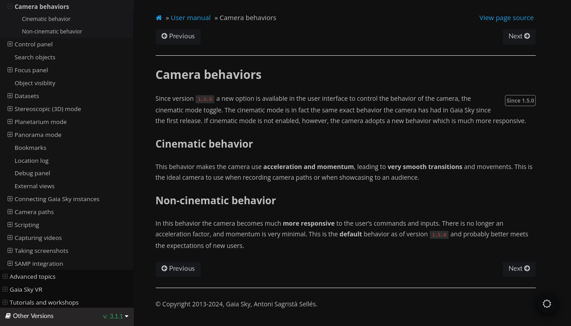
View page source (507, 17)
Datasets (23, 96)
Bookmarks (30, 148)
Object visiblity (35, 83)
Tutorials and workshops (41, 302)
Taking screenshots (38, 251)
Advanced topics (29, 276)
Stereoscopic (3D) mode (44, 109)
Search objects (35, 57)
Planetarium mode (37, 122)
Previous (178, 36)
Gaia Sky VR (22, 289)
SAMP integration (35, 264)
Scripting (23, 225)
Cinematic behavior (46, 19)
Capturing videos (35, 238)
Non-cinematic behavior (52, 31)
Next (519, 36)
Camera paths (31, 212)
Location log (32, 161)
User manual (191, 17)
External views (35, 186)
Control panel (30, 44)
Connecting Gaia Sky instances (53, 199)
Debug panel (32, 173)
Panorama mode (35, 135)
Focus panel (28, 70)
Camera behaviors (39, 7)
